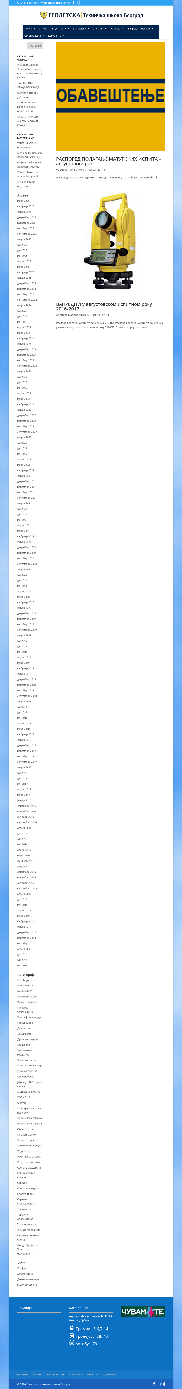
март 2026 (23, 200)
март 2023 (23, 398)
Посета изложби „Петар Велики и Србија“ (27, 121)
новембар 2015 (26, 877)
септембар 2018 (27, 696)
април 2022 (24, 459)
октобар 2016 (25, 816)
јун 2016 (22, 839)
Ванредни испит (27, 996)
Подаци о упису (27, 1134)
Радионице (24, 1151)
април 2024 (24, 327)
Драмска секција (27, 1039)
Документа (56, 35)
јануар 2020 (24, 607)
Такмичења (24, 1209)
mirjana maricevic (27, 162)
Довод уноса (25, 1273)
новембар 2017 (26, 751)
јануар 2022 (24, 475)
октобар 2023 (25, 360)
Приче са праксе (27, 1140)
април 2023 (24, 393)
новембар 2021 (26, 487)
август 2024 (24, 305)
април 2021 (24, 525)
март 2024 (23, 332)
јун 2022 (22, 448)
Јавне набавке (25, 1076)
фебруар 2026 (25, 206)
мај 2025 (22, 255)
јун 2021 (22, 514)
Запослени (81, 28)
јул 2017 (22, 773)
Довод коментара (28, 1279)
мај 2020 (22, 586)
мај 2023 (22, 387)
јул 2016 (22, 833)
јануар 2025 (24, 277)
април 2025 (24, 261)
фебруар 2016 (25, 861)
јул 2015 (22, 899)
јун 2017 (22, 778)
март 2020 (23, 597)
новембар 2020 (26, 552)
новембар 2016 (26, 811)
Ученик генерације (28, 1229)
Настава (117, 28)
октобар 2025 (25, 228)
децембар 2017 (26, 745)
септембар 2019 (27, 629)
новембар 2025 (26, 222)
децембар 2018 (26, 679)
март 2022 (23, 464)
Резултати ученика (29, 1162)
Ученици (100, 28)
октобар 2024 (25, 294)
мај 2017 (22, 784)
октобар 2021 (25, 492)
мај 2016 (22, 844)
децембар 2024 (26, 283)
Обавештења (25, 1129)
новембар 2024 (26, 288)
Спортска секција (28, 1188)
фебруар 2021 (25, 536)
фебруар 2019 (25, 668)
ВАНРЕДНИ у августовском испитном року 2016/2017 (104, 306)
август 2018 (24, 701)
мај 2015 (22, 905)
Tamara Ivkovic (77, 169)
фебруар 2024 (25, 338)
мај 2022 (22, 453)
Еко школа (23, 1044)
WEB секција (25, 985)
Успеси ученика (26, 1224)
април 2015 (24, 910)
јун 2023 (22, 382)
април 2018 (24, 723)
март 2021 (23, 530)
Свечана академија (29, 1167)
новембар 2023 (26, 354)
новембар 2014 (26, 938)
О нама (42, 28)
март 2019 (23, 662)
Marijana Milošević (79, 315)
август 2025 (24, 239)
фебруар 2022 (25, 470)
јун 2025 (22, 250)
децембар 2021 (26, 481)
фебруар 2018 (25, 734)
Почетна (29, 28)
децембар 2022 (26, 415)
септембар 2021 (27, 497)
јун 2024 (22, 316)
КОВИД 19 (23, 1097)
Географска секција (29, 1017)
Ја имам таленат (27, 1071)
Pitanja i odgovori (27, 176)
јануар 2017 (24, 800)
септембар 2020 (27, 564)
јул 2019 (22, 641)
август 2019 (24, 635)
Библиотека (24, 991)
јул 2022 (22, 442)
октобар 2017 (25, 756)
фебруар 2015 (25, 921)
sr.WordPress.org (27, 1284)
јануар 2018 (24, 739)
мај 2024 (22, 321)
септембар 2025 (27, 233)
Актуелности (60, 28)
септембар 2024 (27, 299)
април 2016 (24, 850)
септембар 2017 (27, 761)
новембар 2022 (26, 420)
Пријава (22, 1268)
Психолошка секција (29, 1145)
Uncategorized (25, 980)
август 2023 (24, 371)
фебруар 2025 (25, 272)
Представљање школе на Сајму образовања (26, 107)
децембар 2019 (26, 613)
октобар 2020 (25, 558)
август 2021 (24, 503)
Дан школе (23, 1028)
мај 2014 (22, 965)
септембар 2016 (27, 822)
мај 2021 (22, 519)
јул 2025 (22, 245)
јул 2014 (22, 954)
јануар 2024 (24, 343)
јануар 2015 (24, 927)
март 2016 (23, 855)
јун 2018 (22, 712)
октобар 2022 (25, 426)
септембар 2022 (27, 432)
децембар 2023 (26, 349)
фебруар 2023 (25, 404)
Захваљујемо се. (27, 1060)
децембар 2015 (26, 871)
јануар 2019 (24, 674)
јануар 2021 (24, 542)
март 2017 (23, 794)
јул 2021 (22, 509)
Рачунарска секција (29, 1156)
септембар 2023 (27, 365)
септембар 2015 (27, 888)
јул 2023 (22, 377)
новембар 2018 (26, 684)
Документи (24, 1033)
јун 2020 (22, 580)
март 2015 (23, 916)
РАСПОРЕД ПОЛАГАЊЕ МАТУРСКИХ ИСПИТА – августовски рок (108, 161)
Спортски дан (25, 1194)
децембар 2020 (26, 547)
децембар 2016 (26, 806)
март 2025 (23, 266)
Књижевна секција (28, 1091)
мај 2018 (22, 718)
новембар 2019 (26, 619)
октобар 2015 (25, 883)
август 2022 (24, 437)
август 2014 (24, 949)
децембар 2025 (26, 217)
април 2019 (24, 657)
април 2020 (24, 591)
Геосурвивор (25, 1022)
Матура (21, 1102)
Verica (20, 143)
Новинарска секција (29, 1118)
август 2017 (24, 767)
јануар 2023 (24, 409)
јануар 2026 (24, 211)
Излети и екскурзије (29, 1065)
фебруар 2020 (25, 602)
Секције (22, 1182)
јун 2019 (22, 646)
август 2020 (24, 569)
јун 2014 (22, 960)
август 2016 (24, 828)
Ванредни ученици (140, 28)
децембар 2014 (26, 932)
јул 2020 (22, 574)
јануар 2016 (24, 866)
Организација (34, 35)
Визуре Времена (27, 1002)
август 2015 (24, 894)
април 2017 (24, 789)
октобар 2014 (25, 943)
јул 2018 (22, 706)
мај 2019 (22, 651)
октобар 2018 (25, 690)
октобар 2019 (25, 624)
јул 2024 (22, 310)
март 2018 (23, 729)
